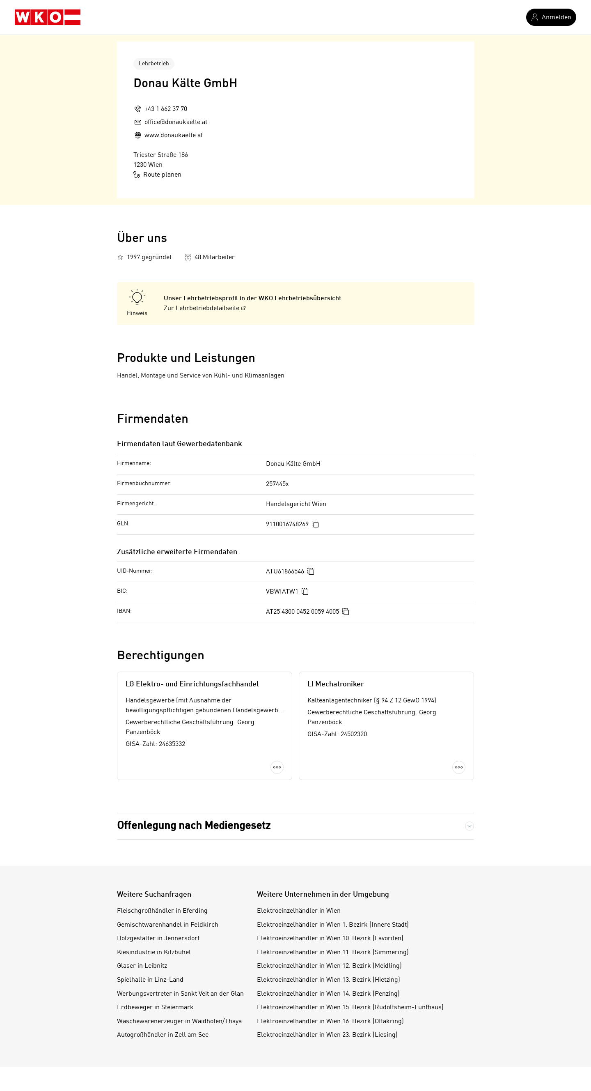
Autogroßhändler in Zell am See (162, 1035)
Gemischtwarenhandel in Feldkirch (167, 925)
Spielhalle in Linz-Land (150, 980)
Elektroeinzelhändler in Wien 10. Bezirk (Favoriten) (330, 938)
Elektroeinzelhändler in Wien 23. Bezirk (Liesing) (327, 1035)
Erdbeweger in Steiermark (155, 1007)
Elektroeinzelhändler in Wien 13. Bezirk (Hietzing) (328, 980)
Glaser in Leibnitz (142, 966)
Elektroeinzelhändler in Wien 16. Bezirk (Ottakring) (330, 1021)
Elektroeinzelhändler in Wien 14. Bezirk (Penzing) (328, 994)
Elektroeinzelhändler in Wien (299, 911)
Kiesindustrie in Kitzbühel (154, 952)
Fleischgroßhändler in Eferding (162, 911)
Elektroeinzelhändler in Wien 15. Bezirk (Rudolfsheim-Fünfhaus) (350, 1007)
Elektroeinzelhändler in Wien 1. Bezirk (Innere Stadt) (333, 925)
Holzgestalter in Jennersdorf (158, 938)
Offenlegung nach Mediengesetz (193, 826)
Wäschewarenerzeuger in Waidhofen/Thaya (179, 1021)
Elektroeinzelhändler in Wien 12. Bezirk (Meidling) (329, 966)
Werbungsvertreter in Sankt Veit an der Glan (180, 994)
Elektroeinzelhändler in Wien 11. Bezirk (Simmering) (333, 952)
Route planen (157, 174)
